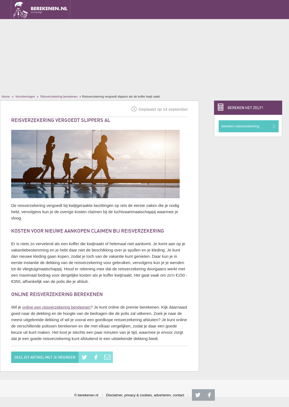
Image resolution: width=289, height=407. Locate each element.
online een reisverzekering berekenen (56, 307)
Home (6, 96)
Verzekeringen (25, 96)
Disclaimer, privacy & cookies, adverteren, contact (145, 395)
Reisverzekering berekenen (58, 96)
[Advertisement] (144, 53)
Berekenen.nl (40, 9)
